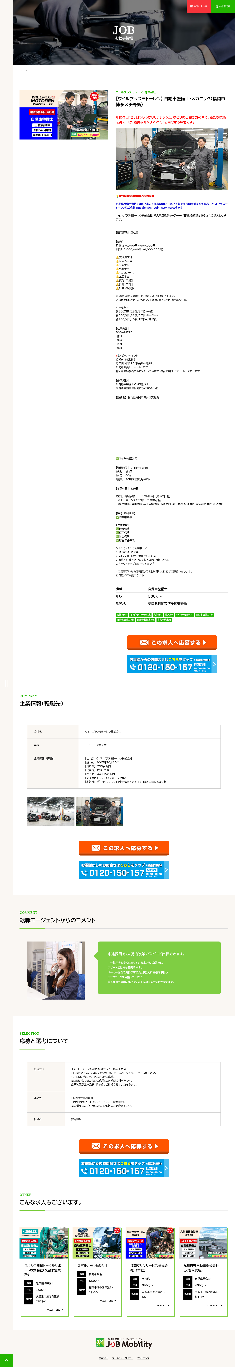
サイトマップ (143, 1357)
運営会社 (103, 1357)
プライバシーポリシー (122, 1357)
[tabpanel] (64, 114)
